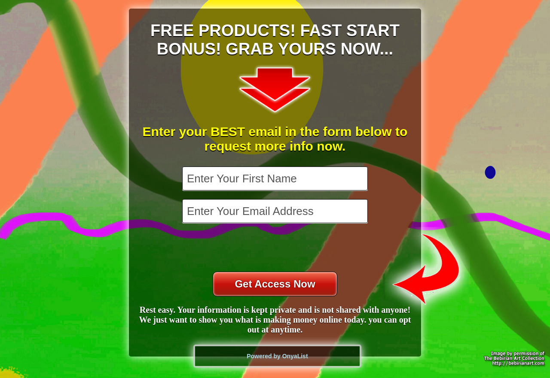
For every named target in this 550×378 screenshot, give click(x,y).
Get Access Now (275, 284)
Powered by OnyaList (277, 356)
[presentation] (276, 248)
